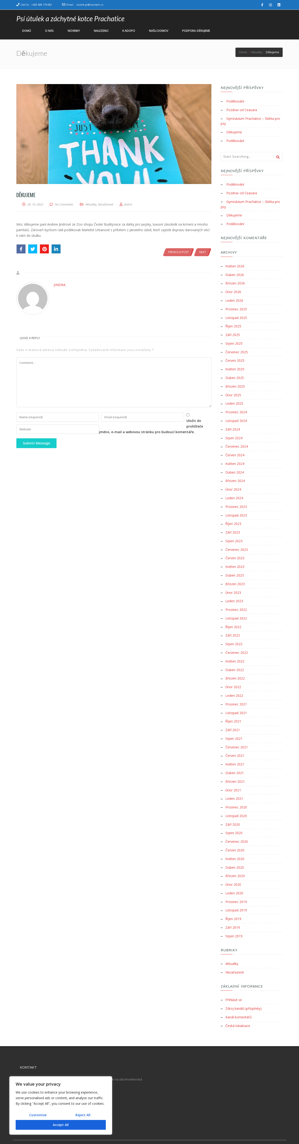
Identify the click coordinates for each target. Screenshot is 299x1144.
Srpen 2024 (233, 432)
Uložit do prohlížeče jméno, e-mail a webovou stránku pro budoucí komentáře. (80, 433)
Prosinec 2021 (236, 693)
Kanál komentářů (238, 1000)
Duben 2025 (234, 373)
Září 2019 (232, 911)
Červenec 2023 (236, 541)
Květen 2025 (234, 365)
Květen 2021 (234, 751)
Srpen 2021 (233, 726)
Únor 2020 (233, 869)
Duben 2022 (234, 659)
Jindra (59, 284)
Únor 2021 (233, 777)
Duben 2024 (234, 466)
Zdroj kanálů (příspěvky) (243, 991)
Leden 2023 (234, 592)
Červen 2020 (234, 835)
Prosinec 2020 (236, 793)
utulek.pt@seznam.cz (89, 4)
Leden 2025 (234, 398)
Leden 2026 (234, 297)
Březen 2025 (235, 381)
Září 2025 (232, 331)
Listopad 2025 (236, 314)
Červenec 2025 (236, 348)
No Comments (64, 204)
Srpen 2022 (233, 634)
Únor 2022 (233, 676)
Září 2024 (232, 423)
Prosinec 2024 (236, 407)
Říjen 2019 (233, 903)
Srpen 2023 (233, 533)
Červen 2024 (234, 449)
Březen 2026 (235, 281)
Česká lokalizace (237, 1008)
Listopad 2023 (236, 508)
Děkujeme (234, 131)
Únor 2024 (233, 482)
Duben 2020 (234, 852)
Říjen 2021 (233, 709)
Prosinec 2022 (236, 600)
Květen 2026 (234, 264)
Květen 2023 (234, 558)
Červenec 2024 (236, 440)
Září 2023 (232, 524)
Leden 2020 (234, 877)
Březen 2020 (235, 861)
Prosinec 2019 (236, 886)
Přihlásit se (233, 983)
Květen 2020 (234, 844)
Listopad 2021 (236, 701)
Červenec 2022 (236, 642)
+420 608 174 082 (41, 4)
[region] (60, 1105)
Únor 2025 (233, 390)
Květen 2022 (234, 650)
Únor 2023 (233, 583)
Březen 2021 (235, 768)
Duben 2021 (234, 760)
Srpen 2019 (233, 919)
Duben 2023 (234, 566)
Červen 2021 (234, 743)
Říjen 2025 (233, 323)
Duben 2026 (234, 272)
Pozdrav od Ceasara (241, 109)
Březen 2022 (235, 667)
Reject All (82, 1115)
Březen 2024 (235, 474)
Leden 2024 (234, 491)
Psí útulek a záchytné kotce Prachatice (70, 18)
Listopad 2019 (236, 894)
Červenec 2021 (236, 735)
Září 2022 (232, 625)
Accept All (61, 1125)
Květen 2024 (234, 457)
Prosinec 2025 (236, 306)
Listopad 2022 (236, 608)
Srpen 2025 (233, 339)
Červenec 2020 (236, 827)
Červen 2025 (234, 356)
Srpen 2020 (233, 819)
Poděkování (235, 101)
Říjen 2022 (233, 617)
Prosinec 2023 (236, 499)
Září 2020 (232, 810)
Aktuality (90, 204)
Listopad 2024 (236, 415)
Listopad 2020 (236, 802)
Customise (37, 1115)
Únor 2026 (233, 289)
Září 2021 (232, 718)
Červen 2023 (234, 550)
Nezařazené (105, 204)
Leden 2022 (234, 684)
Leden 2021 (234, 785)
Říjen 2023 (233, 516)
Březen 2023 (235, 575)
